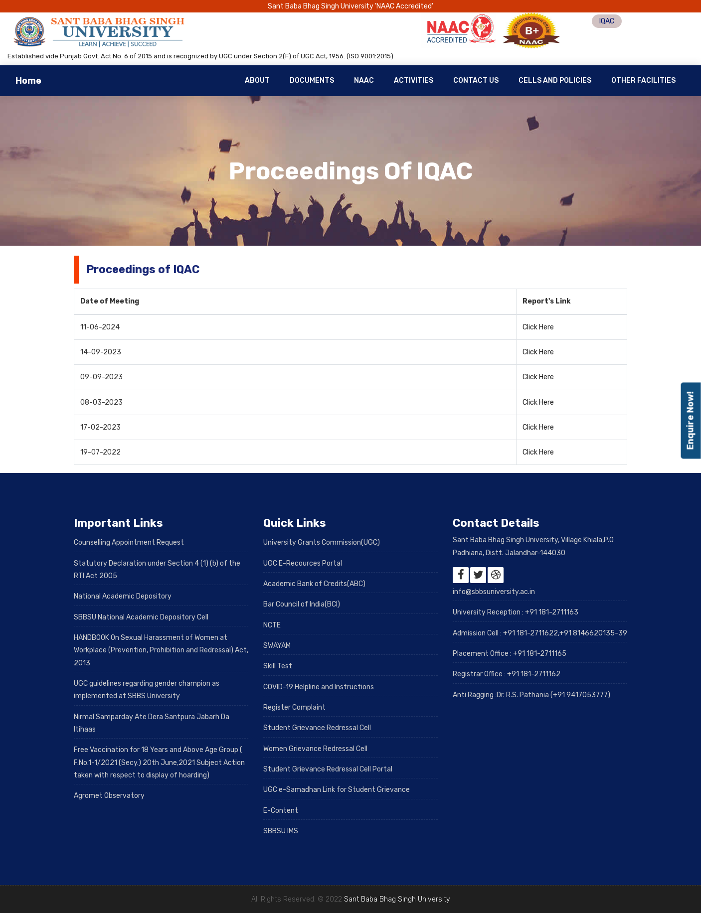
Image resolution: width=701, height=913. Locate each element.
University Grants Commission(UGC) (321, 542)
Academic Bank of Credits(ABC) (314, 584)
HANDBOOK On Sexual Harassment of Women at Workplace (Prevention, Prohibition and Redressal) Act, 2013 (161, 650)
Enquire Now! (690, 421)
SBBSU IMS (280, 831)
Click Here (538, 327)
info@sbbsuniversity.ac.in (494, 592)
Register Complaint (294, 707)
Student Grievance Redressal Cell (317, 728)
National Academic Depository (123, 596)
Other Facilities (643, 80)
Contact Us (476, 80)
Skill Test (277, 666)
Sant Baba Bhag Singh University (397, 899)
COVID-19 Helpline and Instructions (318, 687)
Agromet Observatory (109, 795)
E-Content (280, 810)
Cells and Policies (555, 80)
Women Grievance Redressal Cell (315, 749)
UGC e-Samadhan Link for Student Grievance (336, 789)
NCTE (272, 625)
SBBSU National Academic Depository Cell (141, 617)
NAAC (364, 80)
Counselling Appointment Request (129, 542)
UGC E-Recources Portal (302, 563)
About (257, 80)
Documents (312, 80)
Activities (413, 80)
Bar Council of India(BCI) (301, 604)
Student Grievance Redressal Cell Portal (327, 769)
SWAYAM (277, 645)
